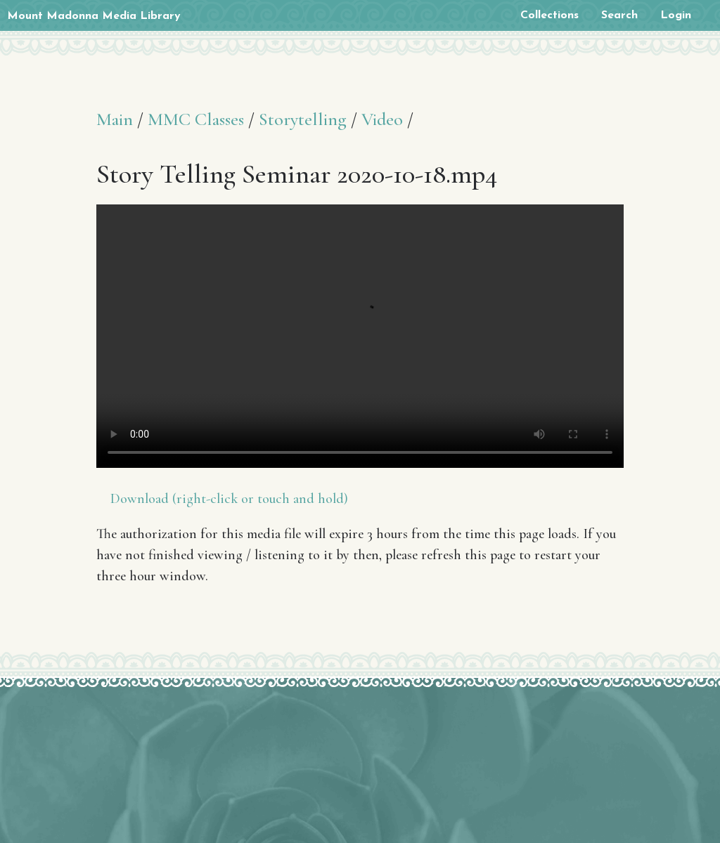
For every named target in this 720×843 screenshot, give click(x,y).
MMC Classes (196, 119)
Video (382, 119)
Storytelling (303, 119)
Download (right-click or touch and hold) (229, 498)
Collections (549, 15)
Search (619, 15)
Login (675, 15)
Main (114, 119)
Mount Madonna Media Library (94, 16)
